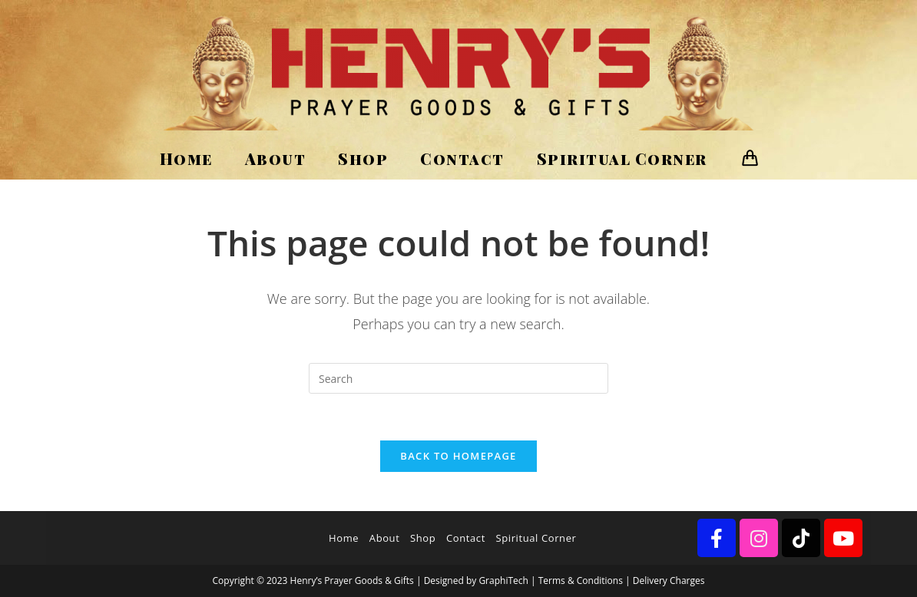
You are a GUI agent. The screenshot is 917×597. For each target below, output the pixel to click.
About (384, 538)
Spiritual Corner (536, 538)
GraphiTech (503, 580)
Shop (422, 538)
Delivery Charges (669, 580)
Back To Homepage (458, 456)
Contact (465, 538)
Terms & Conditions (580, 580)
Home (344, 538)
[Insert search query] (458, 378)
